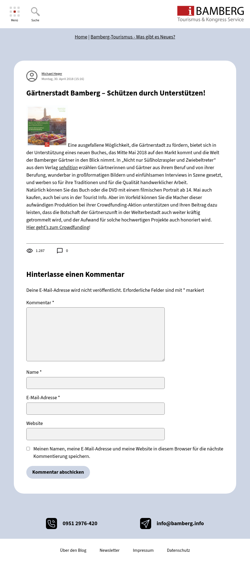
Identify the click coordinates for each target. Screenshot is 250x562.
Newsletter (110, 550)
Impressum (143, 550)
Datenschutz (178, 550)
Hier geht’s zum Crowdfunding (57, 227)
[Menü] (14, 14)
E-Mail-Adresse (43, 397)
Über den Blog (73, 550)
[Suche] (35, 14)
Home (81, 36)
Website (34, 423)
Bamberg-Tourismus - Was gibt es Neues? (133, 36)
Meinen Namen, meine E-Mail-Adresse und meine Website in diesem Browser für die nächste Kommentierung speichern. (128, 452)
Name (34, 372)
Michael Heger (52, 73)
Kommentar (40, 302)
